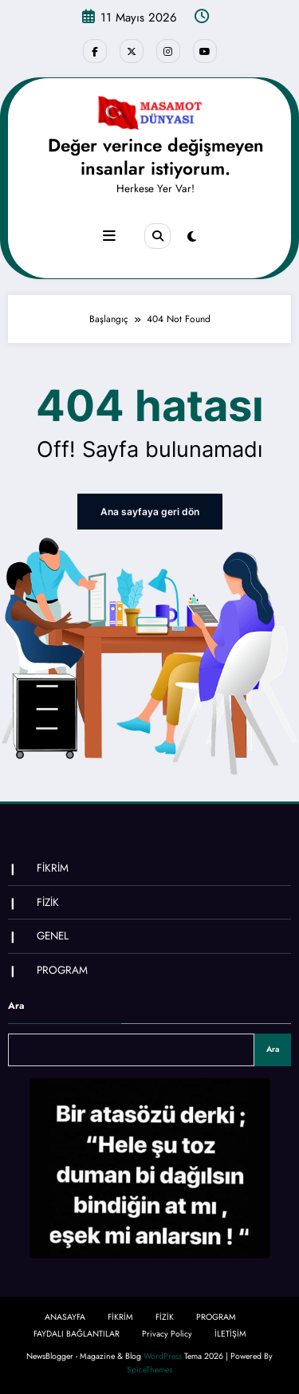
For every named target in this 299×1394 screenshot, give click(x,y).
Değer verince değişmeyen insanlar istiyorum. (156, 156)
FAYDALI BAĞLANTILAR (76, 1334)
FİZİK (48, 902)
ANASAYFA (65, 1317)
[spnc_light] (191, 237)
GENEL (53, 935)
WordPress (163, 1356)
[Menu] (109, 236)
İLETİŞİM (230, 1334)
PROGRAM (62, 970)
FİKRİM (53, 868)
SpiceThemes (149, 1370)
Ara (16, 1005)
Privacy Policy (167, 1334)
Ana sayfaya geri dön (149, 512)
